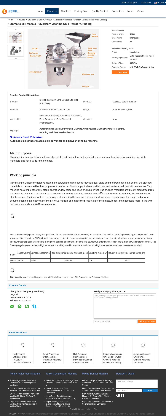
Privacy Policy (15, 414)
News (130, 11)
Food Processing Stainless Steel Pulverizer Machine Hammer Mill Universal (52, 360)
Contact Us (117, 11)
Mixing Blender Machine (95, 373)
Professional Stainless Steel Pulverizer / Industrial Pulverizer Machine (22, 360)
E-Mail (73, 409)
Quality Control (100, 11)
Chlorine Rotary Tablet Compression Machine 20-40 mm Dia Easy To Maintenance (24, 396)
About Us (65, 11)
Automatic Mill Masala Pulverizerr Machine (56, 277)
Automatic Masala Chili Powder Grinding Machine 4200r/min (141, 358)
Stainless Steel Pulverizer (40, 20)
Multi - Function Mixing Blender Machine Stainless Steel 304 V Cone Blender (98, 389)
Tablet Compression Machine (61, 373)
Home (40, 11)
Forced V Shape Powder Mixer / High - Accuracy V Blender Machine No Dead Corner (97, 382)
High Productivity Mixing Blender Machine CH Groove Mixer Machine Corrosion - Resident (96, 396)
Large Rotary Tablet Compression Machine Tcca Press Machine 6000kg (61, 397)
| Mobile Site (91, 409)
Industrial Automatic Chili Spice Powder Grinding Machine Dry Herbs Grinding (112, 358)
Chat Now (146, 2)
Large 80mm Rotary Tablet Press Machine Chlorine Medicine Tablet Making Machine (23, 404)
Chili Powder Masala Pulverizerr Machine (91, 277)
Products (52, 11)
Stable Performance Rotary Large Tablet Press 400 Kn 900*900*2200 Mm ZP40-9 (62, 382)
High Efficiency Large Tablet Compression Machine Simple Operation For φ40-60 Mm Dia (58, 404)
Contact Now (147, 321)
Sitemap (81, 409)
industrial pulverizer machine (26, 277)
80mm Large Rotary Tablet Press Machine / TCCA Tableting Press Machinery (23, 382)
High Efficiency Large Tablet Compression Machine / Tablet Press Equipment (60, 390)
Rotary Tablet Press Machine (25, 373)
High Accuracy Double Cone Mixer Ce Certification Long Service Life (97, 403)
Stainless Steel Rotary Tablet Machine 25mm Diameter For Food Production (25, 389)
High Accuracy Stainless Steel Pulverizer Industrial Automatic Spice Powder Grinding (82, 360)
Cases (140, 11)
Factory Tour (81, 11)
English (161, 2)
